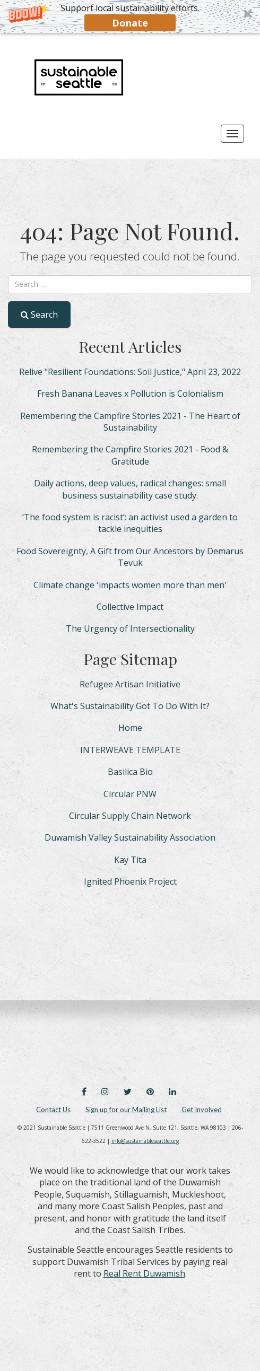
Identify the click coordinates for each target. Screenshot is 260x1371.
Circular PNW (130, 794)
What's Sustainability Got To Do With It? (130, 706)
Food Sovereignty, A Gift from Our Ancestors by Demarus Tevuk (130, 557)
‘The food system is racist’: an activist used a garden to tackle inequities (130, 523)
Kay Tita (130, 860)
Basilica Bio (130, 772)
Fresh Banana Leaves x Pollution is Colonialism (130, 393)
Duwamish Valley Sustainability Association (130, 837)
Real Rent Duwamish (144, 1273)
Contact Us (53, 1109)
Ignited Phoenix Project (130, 881)
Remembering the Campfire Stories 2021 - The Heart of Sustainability (130, 421)
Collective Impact (130, 607)
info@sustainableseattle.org (145, 1141)
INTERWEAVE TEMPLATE (130, 750)
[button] (130, 16)
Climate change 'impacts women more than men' (130, 585)
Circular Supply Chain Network (130, 816)
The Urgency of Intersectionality (130, 628)
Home (130, 727)
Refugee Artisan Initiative (130, 684)
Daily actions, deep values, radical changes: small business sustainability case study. (130, 489)
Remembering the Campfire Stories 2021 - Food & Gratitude (130, 455)
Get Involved (201, 1109)
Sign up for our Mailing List (126, 1109)
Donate (130, 22)
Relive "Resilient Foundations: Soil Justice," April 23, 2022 (130, 372)
